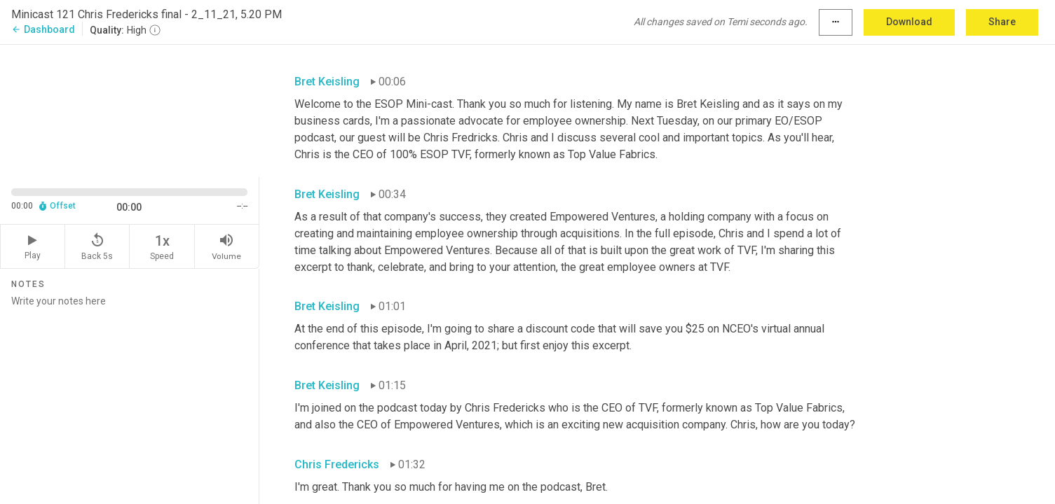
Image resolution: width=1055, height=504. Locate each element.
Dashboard (43, 29)
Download (909, 21)
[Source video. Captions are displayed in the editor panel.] (129, 109)
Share (1002, 21)
